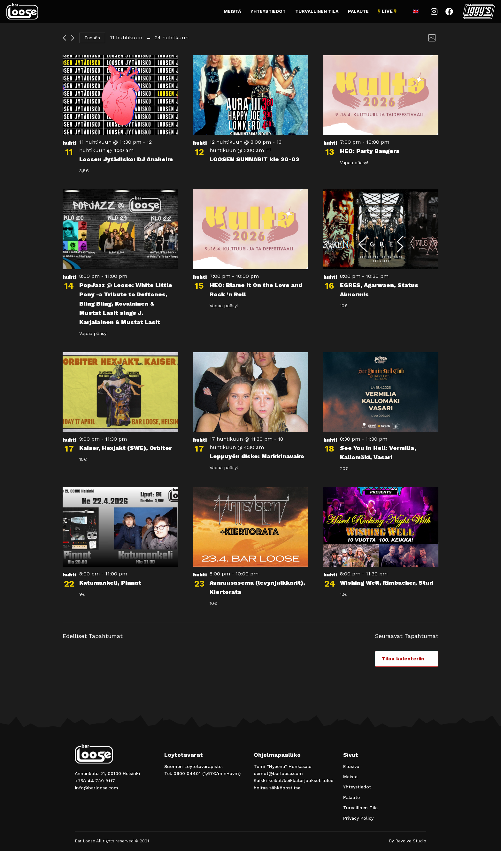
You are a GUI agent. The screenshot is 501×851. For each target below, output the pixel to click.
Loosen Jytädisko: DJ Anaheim (126, 159)
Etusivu (351, 766)
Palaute (358, 11)
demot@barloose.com (278, 773)
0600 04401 (187, 773)
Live (387, 11)
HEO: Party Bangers (369, 151)
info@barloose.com (96, 787)
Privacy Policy (358, 818)
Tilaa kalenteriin (403, 659)
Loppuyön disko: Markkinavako (257, 456)
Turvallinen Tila (316, 11)
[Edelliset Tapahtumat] (64, 38)
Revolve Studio (410, 841)
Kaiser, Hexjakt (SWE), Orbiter (125, 447)
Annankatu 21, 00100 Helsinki (107, 773)
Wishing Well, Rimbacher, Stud (386, 582)
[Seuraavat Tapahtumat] (72, 38)
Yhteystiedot (268, 11)
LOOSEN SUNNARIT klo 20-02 (254, 159)
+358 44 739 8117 (95, 780)
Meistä (232, 11)
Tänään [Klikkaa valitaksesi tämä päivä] (92, 37)
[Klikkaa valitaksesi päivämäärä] (149, 38)
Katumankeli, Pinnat (110, 582)
